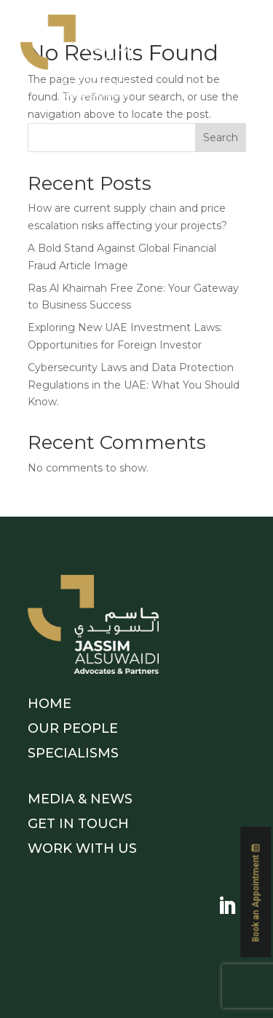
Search (220, 137)
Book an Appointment (255, 886)
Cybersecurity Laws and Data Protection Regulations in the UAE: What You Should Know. (134, 385)
